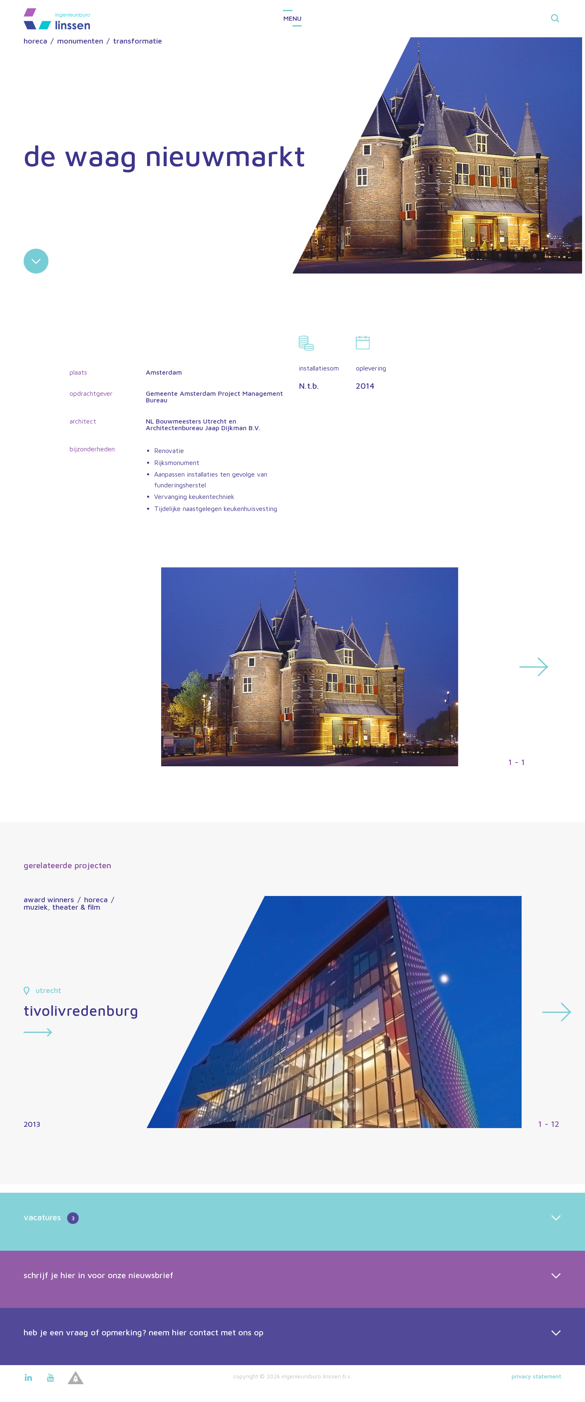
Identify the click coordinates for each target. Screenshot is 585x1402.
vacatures (51, 1243)
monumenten (80, 40)
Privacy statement (536, 1376)
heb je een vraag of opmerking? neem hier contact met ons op (143, 1357)
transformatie (137, 40)
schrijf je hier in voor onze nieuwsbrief (98, 1300)
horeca (35, 40)
